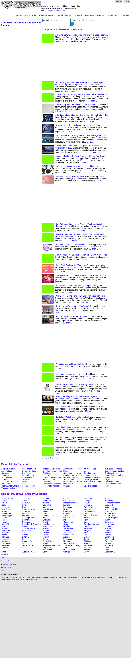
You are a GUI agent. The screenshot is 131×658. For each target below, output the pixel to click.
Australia (88, 518)
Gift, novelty (6, 477)
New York (88, 498)
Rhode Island (48, 516)
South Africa (6, 524)
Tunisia (4, 547)
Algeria (66, 537)
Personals (5, 484)
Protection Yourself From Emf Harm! (71, 364)
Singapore (5, 530)
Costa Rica (68, 522)
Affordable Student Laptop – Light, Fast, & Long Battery (79, 115)
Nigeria (46, 537)
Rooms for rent (28, 486)
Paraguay (5, 543)
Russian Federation (51, 545)
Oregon (66, 513)
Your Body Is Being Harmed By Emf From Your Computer (80, 296)
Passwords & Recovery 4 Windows (71, 245)
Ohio (24, 507)
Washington (89, 509)
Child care (26, 473)
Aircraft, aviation (8, 469)
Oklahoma (67, 511)
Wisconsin (109, 511)
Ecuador (87, 537)
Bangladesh (68, 535)
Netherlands (48, 526)
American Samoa (91, 516)
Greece (25, 526)
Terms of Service (7, 561)
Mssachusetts (69, 550)
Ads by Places (64, 15)
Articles (100, 15)
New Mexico (48, 509)
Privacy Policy (6, 567)
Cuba (86, 539)
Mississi (87, 547)
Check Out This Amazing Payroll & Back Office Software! (80, 94)
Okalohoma (110, 552)
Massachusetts (69, 503)
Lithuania (109, 535)
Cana (3, 552)
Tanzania (88, 545)
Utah (45, 513)
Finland (4, 528)
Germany (26, 520)
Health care (27, 477)
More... (87, 41)
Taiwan (46, 533)
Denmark (108, 522)
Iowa (24, 505)
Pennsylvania (90, 507)
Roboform (60, 437)
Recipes (87, 484)
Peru (86, 535)
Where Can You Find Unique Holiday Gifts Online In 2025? (81, 384)
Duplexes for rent (112, 473)
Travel (107, 486)
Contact (125, 15)
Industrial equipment (93, 477)
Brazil (45, 522)
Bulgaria (87, 530)
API (2, 571)
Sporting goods (90, 486)
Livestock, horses (9, 482)
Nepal (45, 543)
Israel (3, 526)
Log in (127, 2)
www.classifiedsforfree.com (53, 10)
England (46, 520)
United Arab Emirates (31, 524)
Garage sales (90, 475)
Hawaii (87, 503)
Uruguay (67, 541)
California (26, 498)
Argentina (88, 528)
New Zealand (48, 524)
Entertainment (28, 475)
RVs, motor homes (51, 486)
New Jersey (6, 509)
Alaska (107, 498)
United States (7, 498)
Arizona (4, 501)
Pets (24, 484)
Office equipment (112, 482)
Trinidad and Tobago (72, 545)
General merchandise (114, 475)
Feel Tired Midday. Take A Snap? (70, 176)
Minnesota (67, 507)
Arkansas (109, 501)
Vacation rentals (8, 488)
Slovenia (5, 541)
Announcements (29, 469)
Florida (66, 498)
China (65, 524)
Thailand (87, 541)
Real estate (68, 484)
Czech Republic (29, 528)
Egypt (24, 539)
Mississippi (109, 507)
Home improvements (52, 477)
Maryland (109, 505)
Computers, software (72, 473)
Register (119, 2)
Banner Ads (113, 15)
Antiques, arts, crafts (52, 469)
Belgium (66, 526)
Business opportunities (114, 471)
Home (19, 15)
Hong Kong (109, 524)
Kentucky (88, 505)
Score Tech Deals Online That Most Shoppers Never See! (80, 265)
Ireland (4, 522)
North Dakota (89, 511)
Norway (46, 528)
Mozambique (27, 545)
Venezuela (88, 543)
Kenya (87, 533)
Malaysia (108, 530)
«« (43, 458)
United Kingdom (111, 518)
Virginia (25, 513)
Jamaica (67, 533)
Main (107, 550)
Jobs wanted (68, 479)
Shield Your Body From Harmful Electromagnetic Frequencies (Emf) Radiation (76, 397)
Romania (5, 537)
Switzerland (68, 528)
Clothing (46, 473)
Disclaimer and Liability (9, 564)
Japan (107, 520)
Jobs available (49, 479)
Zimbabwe (109, 541)
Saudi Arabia (68, 543)
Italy (86, 520)
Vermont (25, 516)
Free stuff (47, 475)
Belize (45, 535)
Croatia (25, 535)
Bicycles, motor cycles (52, 471)
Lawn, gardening (91, 479)
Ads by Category (47, 15)
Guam (4, 518)
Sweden (87, 526)
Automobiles (6, 471)
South (86, 552)
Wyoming (88, 513)
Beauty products (29, 471)
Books (86, 471)
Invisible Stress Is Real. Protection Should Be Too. (77, 166)
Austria (108, 528)
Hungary (5, 533)
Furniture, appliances (72, 475)
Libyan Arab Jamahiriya (47, 548)
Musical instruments (92, 482)
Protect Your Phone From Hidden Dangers (74, 286)
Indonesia (67, 539)
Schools (66, 486)
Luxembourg (110, 537)
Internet (4, 479)
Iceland (108, 533)
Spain (86, 522)
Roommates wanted (10, 486)
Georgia (87, 501)
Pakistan (26, 547)
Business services (9, 473)
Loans (24, 482)
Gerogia (66, 552)
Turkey (46, 539)
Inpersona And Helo (64, 448)
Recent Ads (30, 15)
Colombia (26, 522)
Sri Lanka (109, 545)
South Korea (48, 541)
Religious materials (113, 484)
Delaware (26, 503)
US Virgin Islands (29, 518)
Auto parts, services (113, 469)
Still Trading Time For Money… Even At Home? (76, 105)
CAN (107, 547)
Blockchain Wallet (63, 417)
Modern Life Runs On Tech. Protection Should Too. (77, 156)
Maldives (5, 545)
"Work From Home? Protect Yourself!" (72, 316)
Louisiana (47, 505)
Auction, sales (90, 469)
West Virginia (7, 516)
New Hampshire (111, 509)
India (45, 518)
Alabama (46, 498)
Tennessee (6, 513)
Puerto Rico (110, 516)
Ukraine (108, 543)
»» (56, 458)
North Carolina (28, 509)
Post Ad (78, 15)
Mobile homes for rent (72, 482)
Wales (4, 535)
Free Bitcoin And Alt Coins (67, 407)
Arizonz (4, 554)
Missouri (46, 511)
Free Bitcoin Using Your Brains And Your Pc (74, 427)
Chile (24, 533)
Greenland (109, 539)
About (3, 557)
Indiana (46, 503)
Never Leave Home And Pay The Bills (72, 374)
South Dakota (69, 516)
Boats (65, 471)
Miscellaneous (49, 482)
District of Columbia (113, 503)
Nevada (66, 509)
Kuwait (25, 543)
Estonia (25, 537)
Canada (66, 518)
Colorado (47, 501)
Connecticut (68, 501)
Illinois (4, 503)
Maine (45, 507)
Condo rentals (90, 473)
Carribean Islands (91, 524)
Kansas (66, 505)
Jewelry (25, 479)
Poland (46, 530)
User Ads (89, 15)
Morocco (5, 539)
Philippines (27, 530)
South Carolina (111, 513)
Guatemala (27, 541)
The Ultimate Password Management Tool (74, 275)
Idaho (3, 505)
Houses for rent (70, 477)
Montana (5, 511)
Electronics (6, 475)
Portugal (108, 526)
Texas (24, 501)
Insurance (109, 477)
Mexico (66, 520)
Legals (107, 479)
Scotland (67, 530)
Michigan (5, 507)
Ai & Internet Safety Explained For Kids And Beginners (79, 125)
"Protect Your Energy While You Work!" (72, 306)
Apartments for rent (71, 469)
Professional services (52, 484)
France (4, 520)
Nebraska (26, 511)
